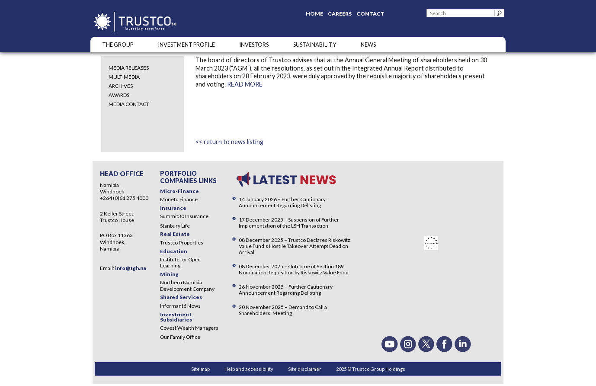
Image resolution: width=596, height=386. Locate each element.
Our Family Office (180, 337)
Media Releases (129, 67)
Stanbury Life (175, 225)
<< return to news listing (229, 141)
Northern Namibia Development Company (187, 285)
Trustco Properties (181, 242)
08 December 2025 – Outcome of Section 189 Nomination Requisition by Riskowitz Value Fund (294, 269)
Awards (119, 95)
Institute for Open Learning (180, 262)
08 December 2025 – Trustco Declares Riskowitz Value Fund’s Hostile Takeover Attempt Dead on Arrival (294, 246)
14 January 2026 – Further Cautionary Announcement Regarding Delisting (282, 202)
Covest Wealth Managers (189, 328)
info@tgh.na (130, 268)
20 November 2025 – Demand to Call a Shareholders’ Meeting (283, 310)
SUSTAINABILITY (314, 44)
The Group (117, 44)
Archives (121, 86)
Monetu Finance (179, 199)
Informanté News (180, 305)
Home (314, 13)
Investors (254, 44)
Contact (370, 13)
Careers (340, 13)
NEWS (368, 44)
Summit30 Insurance (184, 216)
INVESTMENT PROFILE (186, 44)
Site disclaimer (304, 369)
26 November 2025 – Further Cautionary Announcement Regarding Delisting (286, 289)
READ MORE (245, 84)
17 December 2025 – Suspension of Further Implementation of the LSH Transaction (289, 222)
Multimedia (124, 77)
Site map (200, 369)
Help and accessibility (248, 369)
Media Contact (129, 104)
